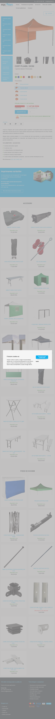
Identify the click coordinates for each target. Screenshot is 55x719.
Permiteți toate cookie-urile (42, 357)
